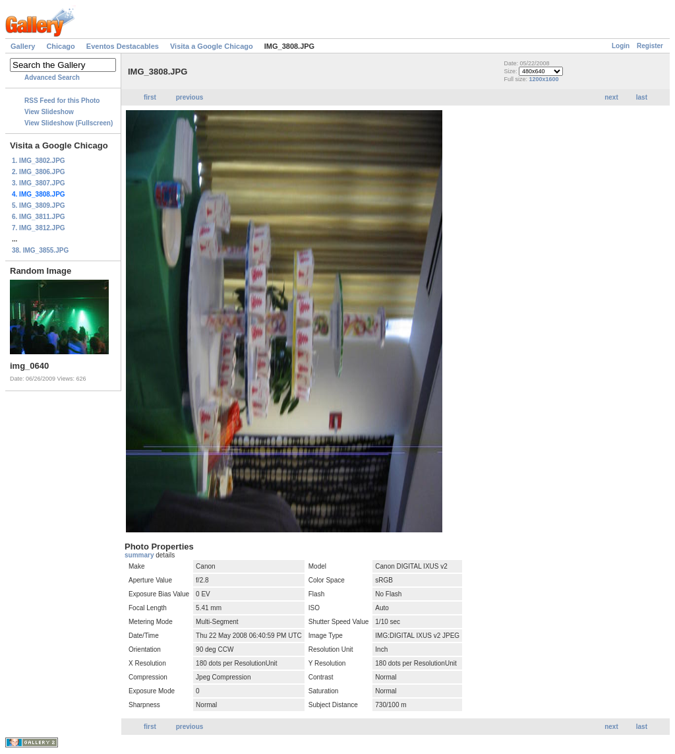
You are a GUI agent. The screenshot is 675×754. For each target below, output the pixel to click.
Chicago (60, 46)
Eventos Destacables (122, 46)
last (641, 97)
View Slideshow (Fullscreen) (68, 123)
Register (650, 45)
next (611, 97)
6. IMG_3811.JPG (38, 216)
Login (621, 45)
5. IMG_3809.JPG (38, 205)
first (150, 97)
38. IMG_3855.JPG (40, 250)
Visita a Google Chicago (211, 46)
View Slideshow (49, 111)
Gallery (23, 46)
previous (190, 97)
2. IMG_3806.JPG (38, 171)
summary (140, 555)
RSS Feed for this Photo (62, 100)
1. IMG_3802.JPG (38, 160)
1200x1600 (543, 79)
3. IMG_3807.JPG (38, 183)
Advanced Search (52, 77)
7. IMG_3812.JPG (38, 228)
